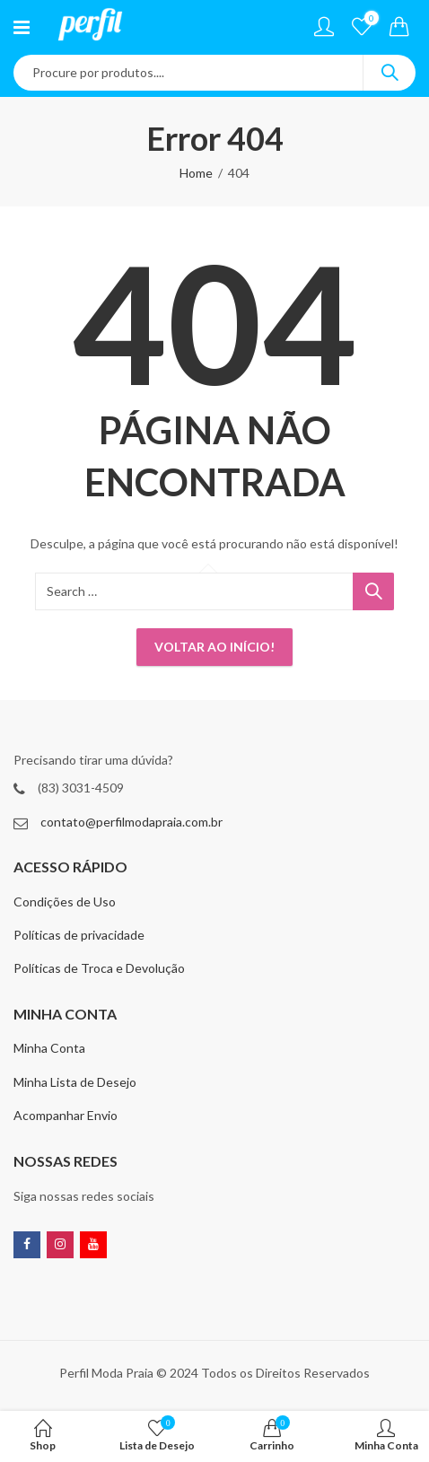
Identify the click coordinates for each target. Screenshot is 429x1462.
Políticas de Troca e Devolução (99, 968)
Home (196, 172)
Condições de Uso (64, 901)
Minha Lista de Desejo (74, 1082)
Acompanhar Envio (65, 1115)
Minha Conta (49, 1047)
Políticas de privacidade (78, 934)
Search (389, 73)
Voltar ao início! (214, 646)
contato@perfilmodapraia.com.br (131, 821)
